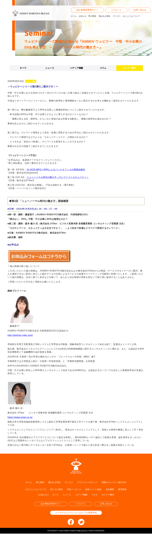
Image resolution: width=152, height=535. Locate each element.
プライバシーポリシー (88, 482)
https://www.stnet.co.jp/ (20, 417)
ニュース (49, 68)
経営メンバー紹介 (94, 490)
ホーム (74, 18)
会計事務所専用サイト (87, 12)
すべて (23, 68)
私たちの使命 (55, 490)
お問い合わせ (139, 12)
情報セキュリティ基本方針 (116, 482)
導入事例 (92, 18)
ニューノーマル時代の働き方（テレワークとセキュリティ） (58, 177)
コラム (103, 68)
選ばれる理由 (104, 18)
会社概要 (111, 490)
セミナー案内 (129, 68)
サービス (117, 18)
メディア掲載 (76, 68)
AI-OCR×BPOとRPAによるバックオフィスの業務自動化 (56, 169)
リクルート (116, 12)
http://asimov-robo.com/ (20, 335)
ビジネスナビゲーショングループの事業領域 (76, 514)
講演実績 (124, 490)
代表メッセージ (74, 490)
